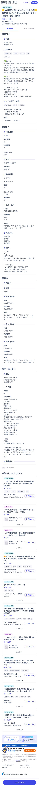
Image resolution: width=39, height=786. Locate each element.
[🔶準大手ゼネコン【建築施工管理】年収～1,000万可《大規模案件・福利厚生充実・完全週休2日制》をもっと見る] (19, 576)
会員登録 (34, 2)
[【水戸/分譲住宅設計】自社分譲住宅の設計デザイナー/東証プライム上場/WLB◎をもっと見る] (19, 548)
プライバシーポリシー (25, 767)
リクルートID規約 (24, 765)
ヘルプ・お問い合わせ (8, 765)
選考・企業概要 (29, 28)
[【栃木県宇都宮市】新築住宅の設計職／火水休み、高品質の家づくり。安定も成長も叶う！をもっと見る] (19, 706)
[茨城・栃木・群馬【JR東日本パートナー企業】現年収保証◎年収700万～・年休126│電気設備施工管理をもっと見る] (19, 628)
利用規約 (4, 767)
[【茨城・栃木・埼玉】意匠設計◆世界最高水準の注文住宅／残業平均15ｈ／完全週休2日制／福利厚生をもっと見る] (19, 501)
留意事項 (18, 761)
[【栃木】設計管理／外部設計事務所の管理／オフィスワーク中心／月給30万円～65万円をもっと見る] (19, 729)
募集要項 (10, 28)
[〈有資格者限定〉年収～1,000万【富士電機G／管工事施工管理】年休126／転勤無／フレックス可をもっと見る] (19, 680)
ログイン (26, 2)
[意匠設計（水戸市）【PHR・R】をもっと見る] (19, 600)
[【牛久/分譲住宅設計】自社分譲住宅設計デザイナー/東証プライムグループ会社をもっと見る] (19, 524)
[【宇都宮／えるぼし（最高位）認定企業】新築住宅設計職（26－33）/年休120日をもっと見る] (19, 652)
